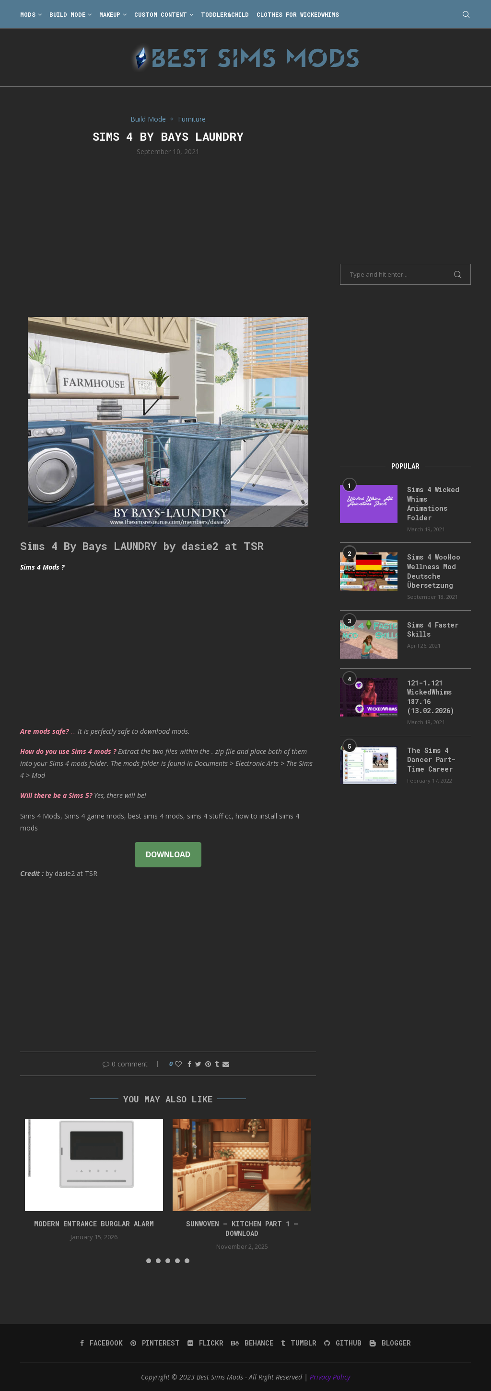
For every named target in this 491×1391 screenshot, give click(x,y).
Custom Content (160, 14)
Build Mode (67, 14)
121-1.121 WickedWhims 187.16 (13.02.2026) (430, 697)
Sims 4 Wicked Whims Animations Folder (433, 503)
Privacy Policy (330, 1376)
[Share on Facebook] (189, 1063)
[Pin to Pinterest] (208, 1063)
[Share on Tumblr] (217, 1063)
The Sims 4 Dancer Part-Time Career (431, 760)
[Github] (343, 1343)
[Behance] (252, 1343)
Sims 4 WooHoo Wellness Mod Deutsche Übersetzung (433, 571)
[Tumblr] (298, 1343)
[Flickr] (205, 1343)
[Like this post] (178, 1063)
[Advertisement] (168, 235)
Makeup (109, 14)
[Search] (466, 14)
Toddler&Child (225, 14)
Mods (27, 14)
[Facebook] (101, 1343)
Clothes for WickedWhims (298, 14)
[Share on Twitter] (198, 1063)
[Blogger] (390, 1343)
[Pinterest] (155, 1343)
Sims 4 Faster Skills (432, 629)
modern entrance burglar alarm (94, 1223)
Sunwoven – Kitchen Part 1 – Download (242, 1228)
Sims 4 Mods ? (42, 567)
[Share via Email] (225, 1063)
